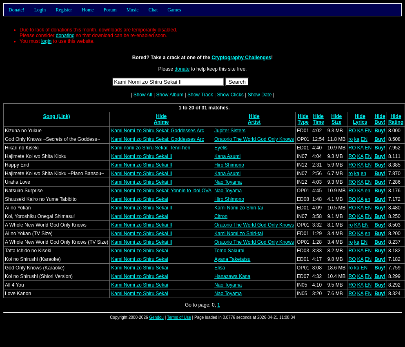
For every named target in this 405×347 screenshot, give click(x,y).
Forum (110, 10)
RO (352, 130)
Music (133, 10)
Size (336, 122)
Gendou (156, 317)
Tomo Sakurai (229, 251)
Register (64, 10)
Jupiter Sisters (229, 130)
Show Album (169, 95)
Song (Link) (56, 116)
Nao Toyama (228, 182)
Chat (153, 10)
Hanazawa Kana (232, 276)
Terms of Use (179, 317)
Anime (161, 122)
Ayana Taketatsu (232, 259)
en (363, 173)
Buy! (379, 122)
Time (318, 122)
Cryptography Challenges (241, 57)
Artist (254, 122)
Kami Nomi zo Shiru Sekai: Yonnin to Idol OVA (161, 191)
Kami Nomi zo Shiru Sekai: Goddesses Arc (157, 130)
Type (303, 122)
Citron (220, 216)
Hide (161, 116)
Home (87, 10)
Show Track (200, 95)
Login (40, 10)
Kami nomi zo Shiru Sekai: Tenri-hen (150, 148)
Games (174, 10)
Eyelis (220, 148)
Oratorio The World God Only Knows (254, 139)
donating (65, 35)
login (46, 41)
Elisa (219, 268)
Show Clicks (230, 95)
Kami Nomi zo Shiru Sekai (139, 199)
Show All (143, 95)
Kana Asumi (227, 156)
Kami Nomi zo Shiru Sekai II (141, 156)
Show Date (260, 95)
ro (351, 139)
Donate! (16, 10)
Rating (395, 122)
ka (357, 139)
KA (360, 130)
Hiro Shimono (229, 165)
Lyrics (360, 122)
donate (182, 69)
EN (368, 130)
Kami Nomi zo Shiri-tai (238, 208)
